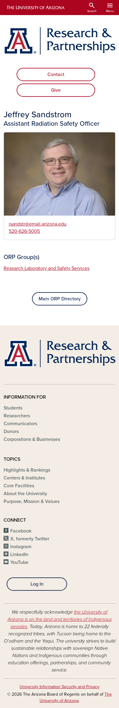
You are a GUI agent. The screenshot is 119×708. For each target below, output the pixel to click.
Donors (11, 431)
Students (13, 408)
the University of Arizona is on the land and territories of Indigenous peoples (60, 619)
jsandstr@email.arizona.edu (37, 224)
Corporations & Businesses (32, 439)
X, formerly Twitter (29, 539)
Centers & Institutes (24, 478)
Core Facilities (19, 486)
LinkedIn (19, 555)
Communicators (20, 424)
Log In (37, 584)
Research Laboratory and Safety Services (46, 268)
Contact (55, 74)
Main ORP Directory (60, 299)
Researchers (17, 416)
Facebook (20, 531)
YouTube (19, 562)
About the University (25, 494)
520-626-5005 (24, 231)
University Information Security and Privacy (59, 686)
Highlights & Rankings (27, 470)
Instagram (20, 547)
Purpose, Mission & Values (32, 501)
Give (56, 90)
